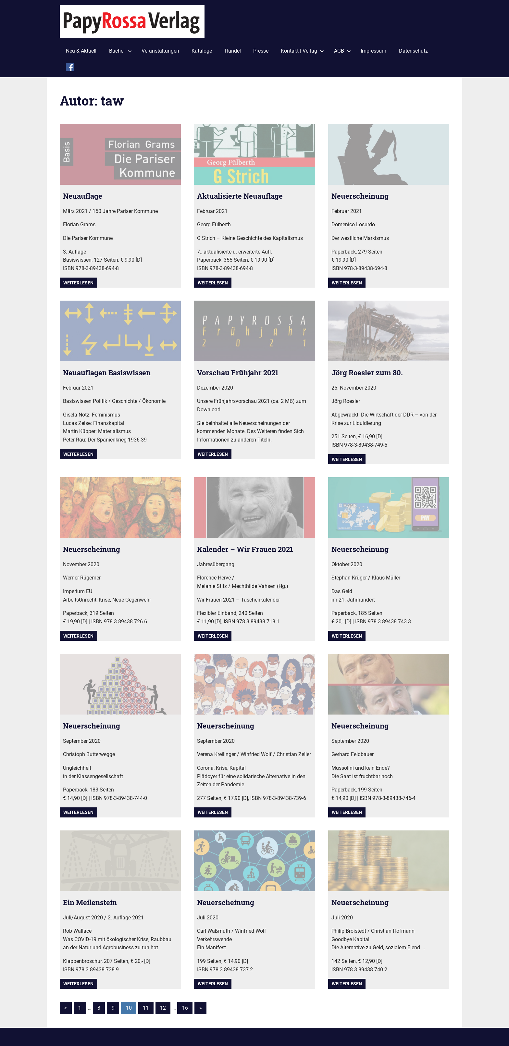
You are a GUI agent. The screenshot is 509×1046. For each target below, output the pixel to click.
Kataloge (202, 51)
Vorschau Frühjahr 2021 (241, 372)
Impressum (373, 51)
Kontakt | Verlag (302, 51)
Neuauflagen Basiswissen (111, 372)
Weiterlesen (78, 282)
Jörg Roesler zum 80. (370, 372)
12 (163, 1008)
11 (146, 1008)
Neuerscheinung (362, 196)
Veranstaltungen (160, 51)
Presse (260, 51)
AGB (342, 51)
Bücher (120, 51)
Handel (233, 51)
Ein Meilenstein (92, 902)
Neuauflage (84, 196)
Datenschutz (413, 51)
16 (185, 1008)
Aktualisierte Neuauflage (244, 196)
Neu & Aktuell (81, 51)
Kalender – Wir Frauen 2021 (249, 549)
